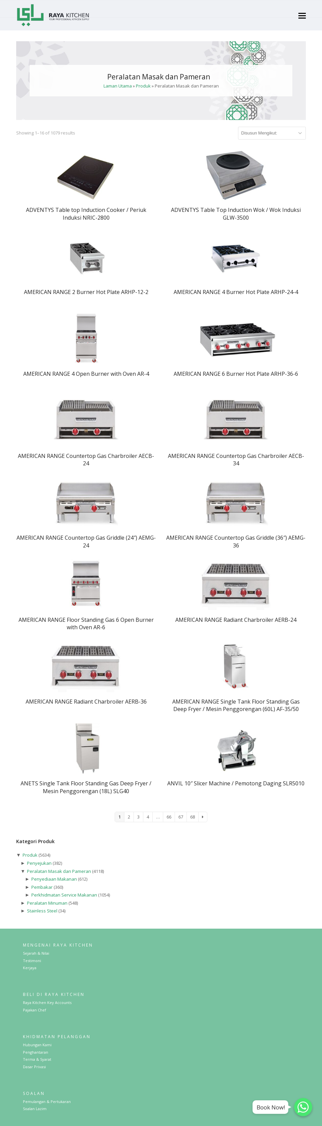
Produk (143, 86)
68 (192, 817)
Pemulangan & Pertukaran (47, 1101)
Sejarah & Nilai (36, 953)
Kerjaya (29, 967)
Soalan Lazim (35, 1108)
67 (180, 817)
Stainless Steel (42, 911)
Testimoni (32, 960)
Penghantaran (35, 1052)
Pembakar (42, 887)
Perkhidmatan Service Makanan (64, 895)
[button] (302, 15)
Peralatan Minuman (47, 903)
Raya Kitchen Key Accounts (47, 1002)
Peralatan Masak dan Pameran (59, 871)
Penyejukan (39, 863)
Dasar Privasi (34, 1066)
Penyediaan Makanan (54, 879)
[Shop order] (271, 133)
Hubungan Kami (37, 1044)
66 (169, 817)
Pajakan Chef (34, 1009)
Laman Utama (118, 86)
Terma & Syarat (37, 1059)
